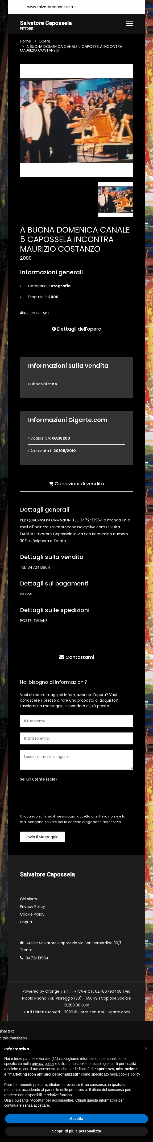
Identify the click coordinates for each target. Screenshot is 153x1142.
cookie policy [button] (129, 1074)
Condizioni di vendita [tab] (76, 483)
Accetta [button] (76, 1118)
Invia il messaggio (43, 837)
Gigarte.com (118, 1012)
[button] (146, 1048)
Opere (44, 42)
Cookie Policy (32, 914)
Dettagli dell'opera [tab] (76, 328)
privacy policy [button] (43, 1063)
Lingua (26, 922)
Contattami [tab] (76, 656)
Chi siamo (29, 899)
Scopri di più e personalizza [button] (76, 1131)
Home (25, 42)
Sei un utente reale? (38, 779)
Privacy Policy (32, 906)
